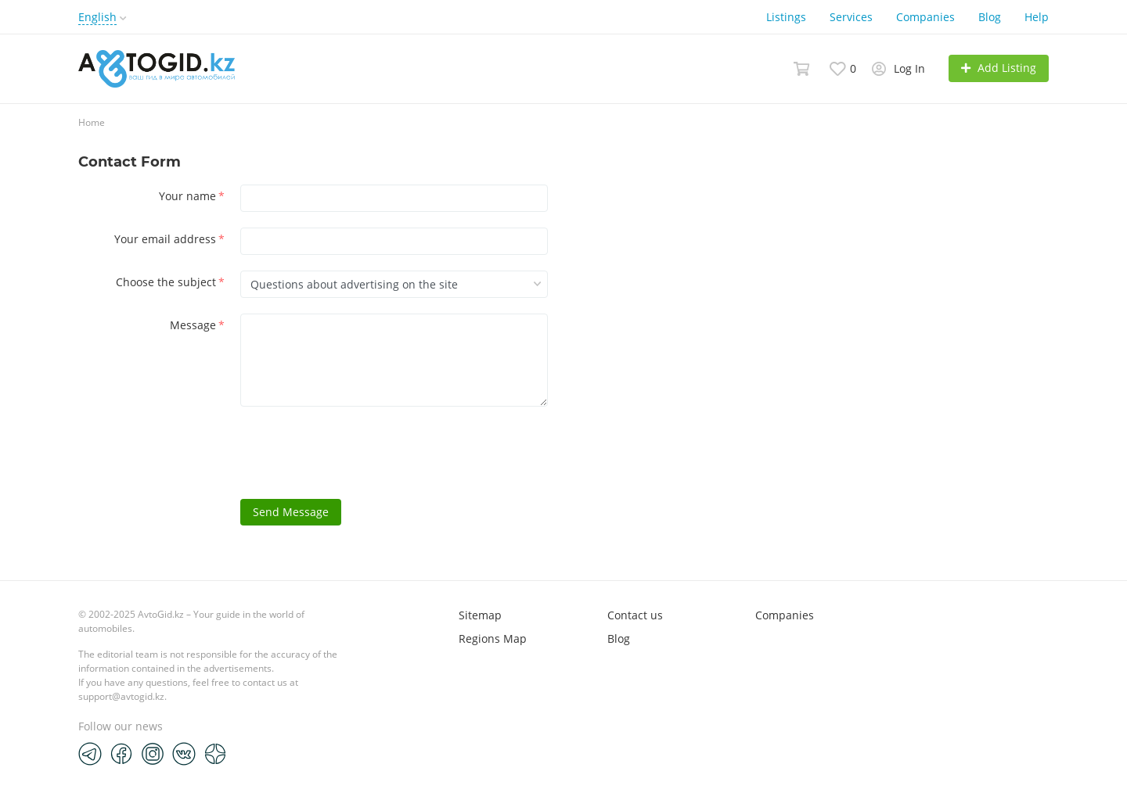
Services (851, 16)
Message (197, 324)
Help (1036, 16)
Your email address (169, 238)
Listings (786, 16)
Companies (925, 16)
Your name (192, 195)
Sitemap (480, 615)
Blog (989, 16)
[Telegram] (90, 753)
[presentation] (359, 452)
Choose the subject (170, 281)
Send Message (291, 511)
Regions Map (493, 638)
